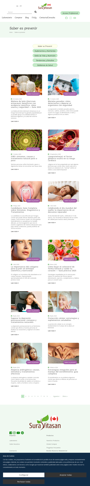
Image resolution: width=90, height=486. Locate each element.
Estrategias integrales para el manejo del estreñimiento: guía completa (63, 372)
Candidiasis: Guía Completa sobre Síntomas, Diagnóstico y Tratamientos (25, 210)
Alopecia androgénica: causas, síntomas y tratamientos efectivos (25, 372)
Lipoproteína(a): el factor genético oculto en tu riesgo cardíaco (61, 158)
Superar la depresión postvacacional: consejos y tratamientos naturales (24, 320)
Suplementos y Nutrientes (45, 50)
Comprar (18, 17)
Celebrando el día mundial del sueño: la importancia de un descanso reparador (62, 210)
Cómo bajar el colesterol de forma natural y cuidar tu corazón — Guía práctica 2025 (62, 269)
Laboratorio (7, 17)
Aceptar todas (66, 475)
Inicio (11, 32)
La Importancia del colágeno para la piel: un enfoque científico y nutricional (24, 269)
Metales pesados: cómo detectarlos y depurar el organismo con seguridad (60, 103)
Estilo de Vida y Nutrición (45, 55)
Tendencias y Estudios (45, 60)
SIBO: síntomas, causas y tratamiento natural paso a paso (24, 158)
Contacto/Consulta (47, 17)
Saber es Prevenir (45, 46)
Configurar (23, 475)
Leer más (15, 121)
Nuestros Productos (52, 440)
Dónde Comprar (51, 444)
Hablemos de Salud (45, 65)
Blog (27, 17)
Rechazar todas (23, 481)
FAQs (34, 17)
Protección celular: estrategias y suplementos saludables (63, 319)
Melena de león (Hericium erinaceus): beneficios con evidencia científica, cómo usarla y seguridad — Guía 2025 (26, 104)
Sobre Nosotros (14, 444)
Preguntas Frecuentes (53, 448)
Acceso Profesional (70, 13)
